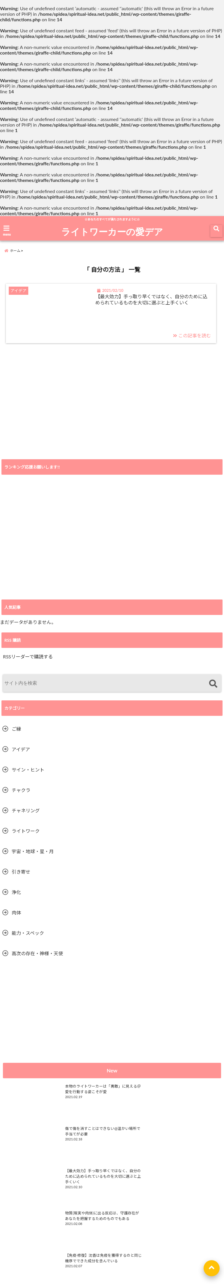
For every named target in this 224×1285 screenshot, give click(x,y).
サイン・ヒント (28, 773)
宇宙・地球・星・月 (33, 855)
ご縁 (16, 733)
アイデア (21, 753)
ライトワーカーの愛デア (112, 231)
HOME (79, 1261)
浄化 (16, 896)
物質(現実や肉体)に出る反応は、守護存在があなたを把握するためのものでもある (186, 1138)
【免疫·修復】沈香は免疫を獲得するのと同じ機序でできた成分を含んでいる (77, 1180)
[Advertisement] (112, 418)
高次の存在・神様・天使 (37, 957)
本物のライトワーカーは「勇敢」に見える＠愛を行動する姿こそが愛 (77, 1096)
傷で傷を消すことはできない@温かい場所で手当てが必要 (185, 1093)
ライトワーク (26, 835)
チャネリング (26, 814)
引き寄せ (21, 876)
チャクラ (21, 794)
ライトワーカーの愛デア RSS (35, 1219)
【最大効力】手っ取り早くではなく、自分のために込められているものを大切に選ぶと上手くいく (152, 306)
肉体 (16, 916)
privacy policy (140, 1261)
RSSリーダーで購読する (27, 660)
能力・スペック (28, 937)
